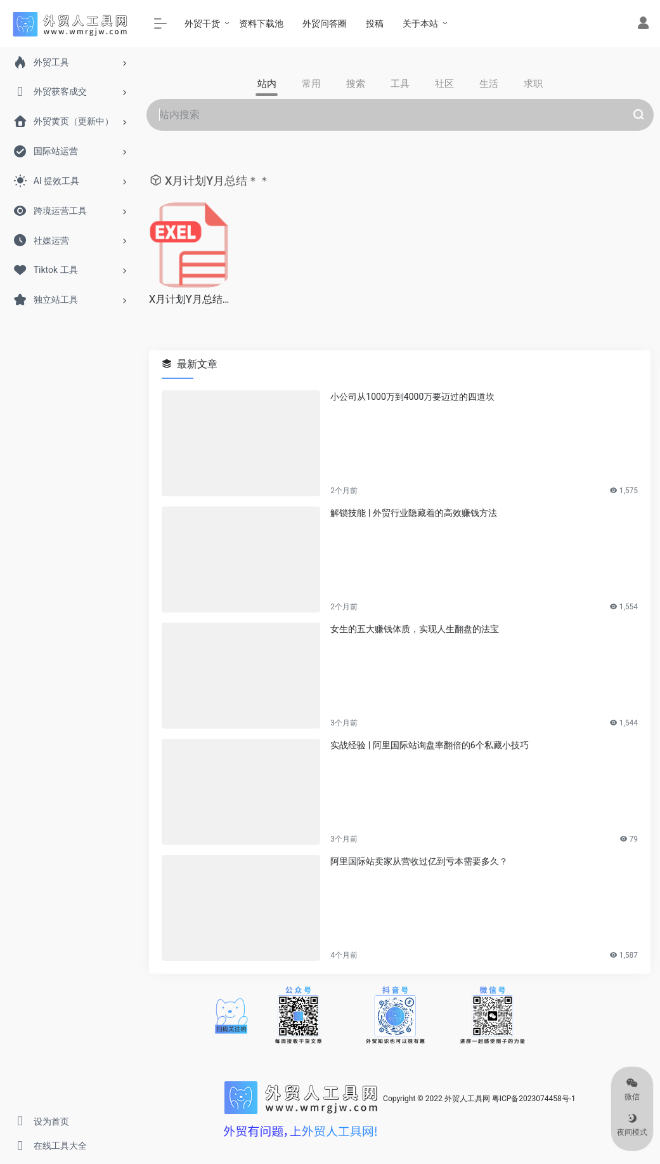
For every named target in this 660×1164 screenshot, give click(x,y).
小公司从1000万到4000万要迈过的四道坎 (412, 397)
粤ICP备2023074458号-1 (534, 1098)
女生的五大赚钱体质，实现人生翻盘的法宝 (414, 629)
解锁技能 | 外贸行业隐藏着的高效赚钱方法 (413, 513)
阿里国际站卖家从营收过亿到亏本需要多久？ (419, 861)
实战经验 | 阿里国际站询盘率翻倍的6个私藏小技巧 (429, 745)
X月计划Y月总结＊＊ (191, 299)
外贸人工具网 (467, 1098)
